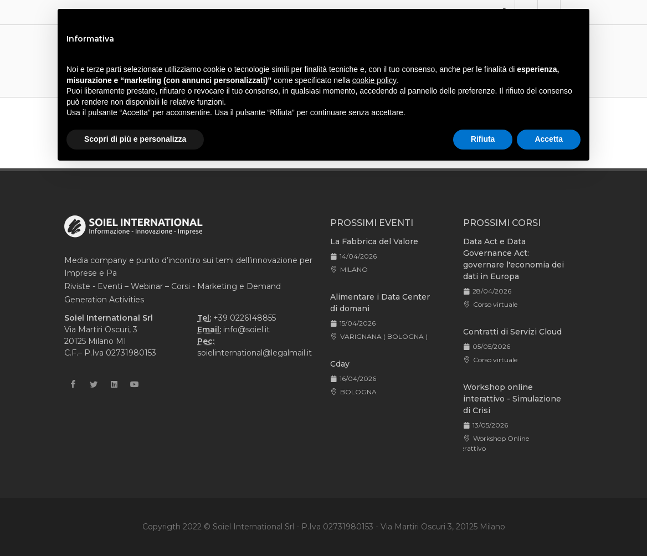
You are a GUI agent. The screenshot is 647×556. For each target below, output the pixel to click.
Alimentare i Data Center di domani (380, 302)
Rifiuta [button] (483, 139)
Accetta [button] (549, 139)
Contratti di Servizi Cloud (512, 332)
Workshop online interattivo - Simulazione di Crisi (512, 398)
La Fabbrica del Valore (374, 241)
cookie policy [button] (374, 80)
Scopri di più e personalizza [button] (135, 139)
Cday (340, 364)
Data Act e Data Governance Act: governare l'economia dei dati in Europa (513, 258)
